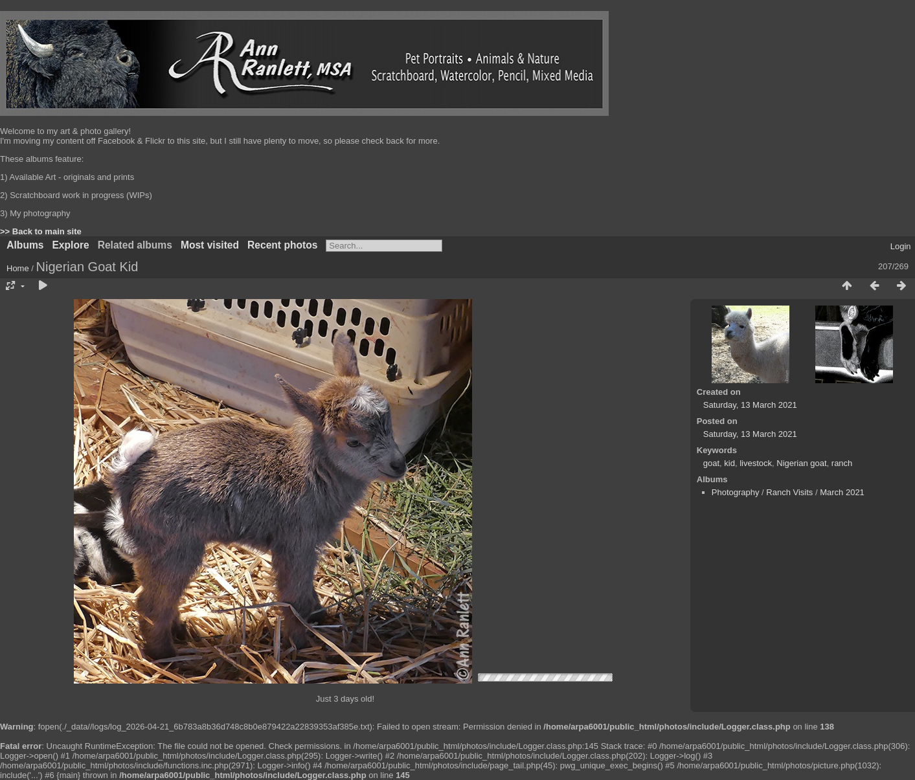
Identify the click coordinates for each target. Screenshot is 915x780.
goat (711, 463)
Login (900, 246)
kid (729, 463)
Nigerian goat (801, 463)
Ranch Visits (789, 492)
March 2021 (842, 492)
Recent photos (282, 245)
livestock (756, 463)
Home (17, 268)
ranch (842, 463)
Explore (70, 245)
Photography (736, 492)
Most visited (210, 245)
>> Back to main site (41, 231)
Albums (24, 245)
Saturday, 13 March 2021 (750, 405)
